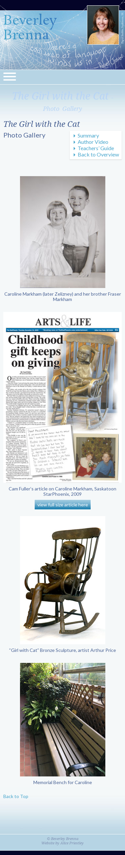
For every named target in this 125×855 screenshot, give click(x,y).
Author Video (93, 142)
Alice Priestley (72, 842)
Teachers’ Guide (96, 148)
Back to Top (15, 796)
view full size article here (62, 504)
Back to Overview (98, 154)
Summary (88, 135)
